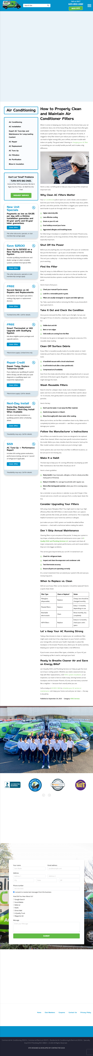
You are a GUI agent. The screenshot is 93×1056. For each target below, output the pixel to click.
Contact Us (73, 1012)
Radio (17, 908)
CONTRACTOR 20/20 (58, 1048)
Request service (21, 195)
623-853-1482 (75, 4)
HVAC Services (75, 698)
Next (49, 795)
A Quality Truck (20, 913)
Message (16, 920)
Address (16, 873)
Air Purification (15, 159)
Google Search (20, 899)
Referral (17, 905)
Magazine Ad (19, 916)
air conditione (48, 200)
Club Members (50, 1012)
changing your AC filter (80, 142)
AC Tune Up (14, 150)
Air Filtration (14, 155)
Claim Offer (13, 227)
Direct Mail (18, 910)
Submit (46, 936)
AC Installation (15, 126)
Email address (52, 865)
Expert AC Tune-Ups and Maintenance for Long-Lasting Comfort (21, 134)
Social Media (19, 902)
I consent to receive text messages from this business (33, 892)
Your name (17, 865)
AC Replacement (15, 146)
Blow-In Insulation (16, 164)
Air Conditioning (15, 122)
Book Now (76, 8)
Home (39, 1012)
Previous (44, 795)
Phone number (18, 885)
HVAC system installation (72, 675)
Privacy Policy (85, 1012)
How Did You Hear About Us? (23, 896)
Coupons (62, 1012)
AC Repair (13, 142)
